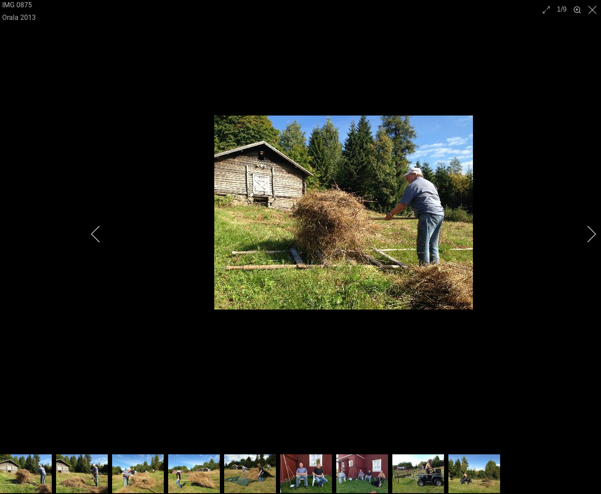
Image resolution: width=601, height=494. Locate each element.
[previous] (101, 234)
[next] (586, 234)
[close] (593, 10)
